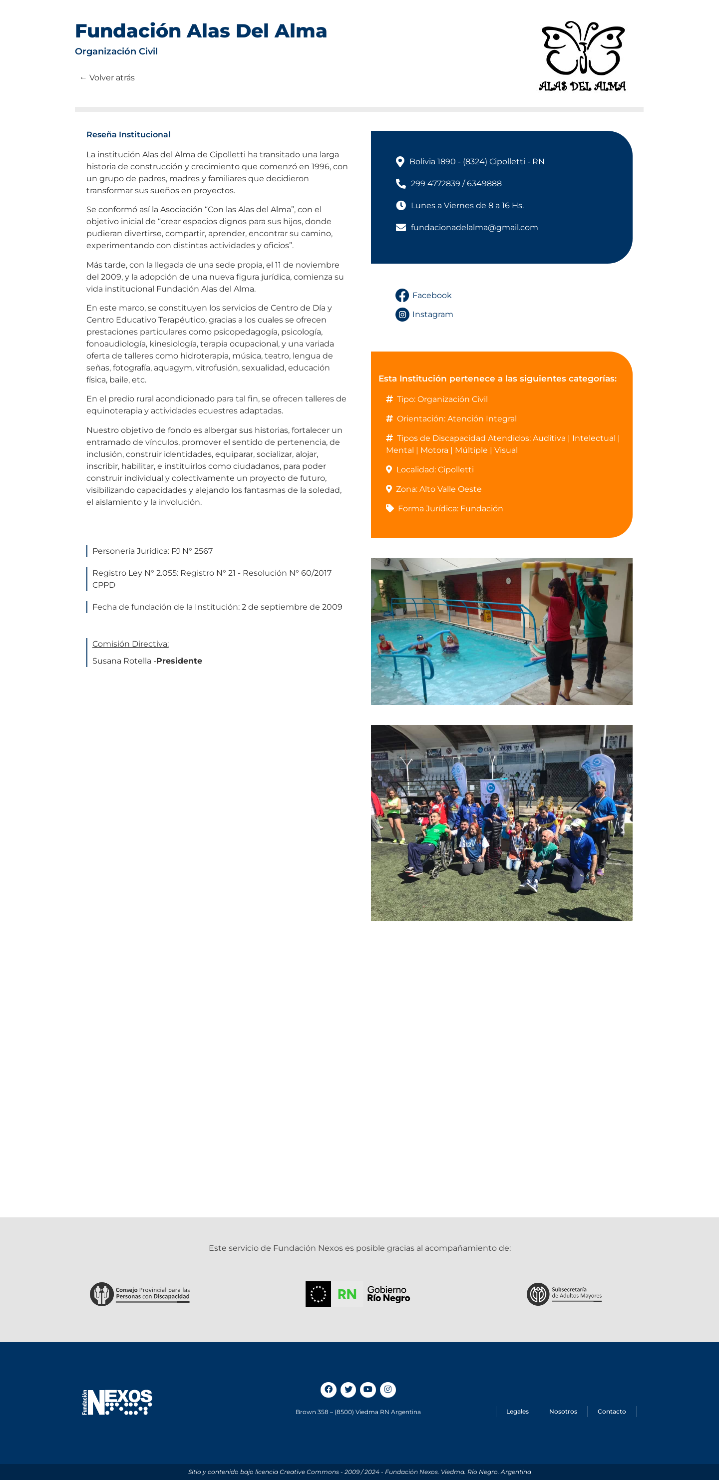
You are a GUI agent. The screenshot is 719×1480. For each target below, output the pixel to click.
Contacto (612, 1411)
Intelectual (594, 438)
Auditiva (549, 438)
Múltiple (471, 450)
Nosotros (563, 1411)
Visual (506, 450)
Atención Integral (482, 418)
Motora (434, 450)
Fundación (481, 508)
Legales (517, 1411)
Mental (400, 450)
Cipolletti (456, 469)
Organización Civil (116, 51)
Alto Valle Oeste (450, 489)
